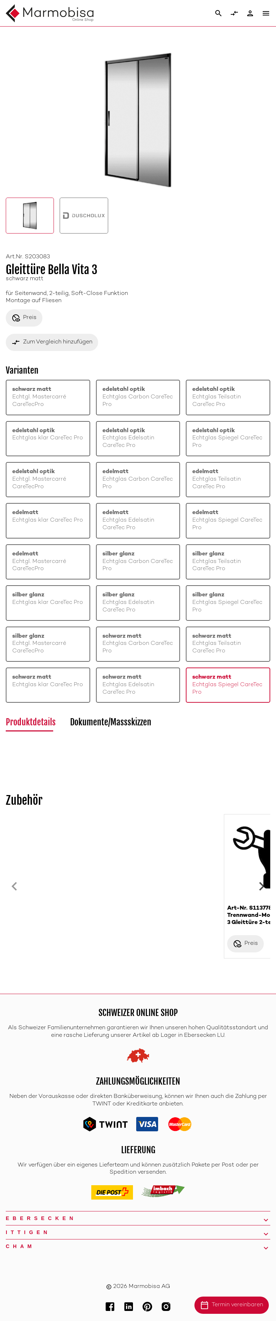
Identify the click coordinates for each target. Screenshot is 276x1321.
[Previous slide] (14, 886)
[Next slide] (261, 886)
